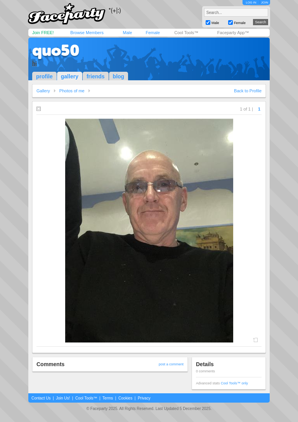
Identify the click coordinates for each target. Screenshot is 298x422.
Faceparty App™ (233, 32)
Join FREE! (43, 32)
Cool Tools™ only (234, 383)
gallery (69, 76)
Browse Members (87, 32)
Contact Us (40, 398)
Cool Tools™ (186, 32)
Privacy (144, 398)
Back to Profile (248, 90)
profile (44, 76)
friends (96, 76)
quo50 (56, 50)
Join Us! (63, 398)
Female (153, 32)
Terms (107, 398)
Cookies (125, 398)
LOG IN (251, 2)
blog (119, 76)
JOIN (264, 2)
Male (127, 32)
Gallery (43, 90)
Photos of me (72, 90)
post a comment (171, 364)
